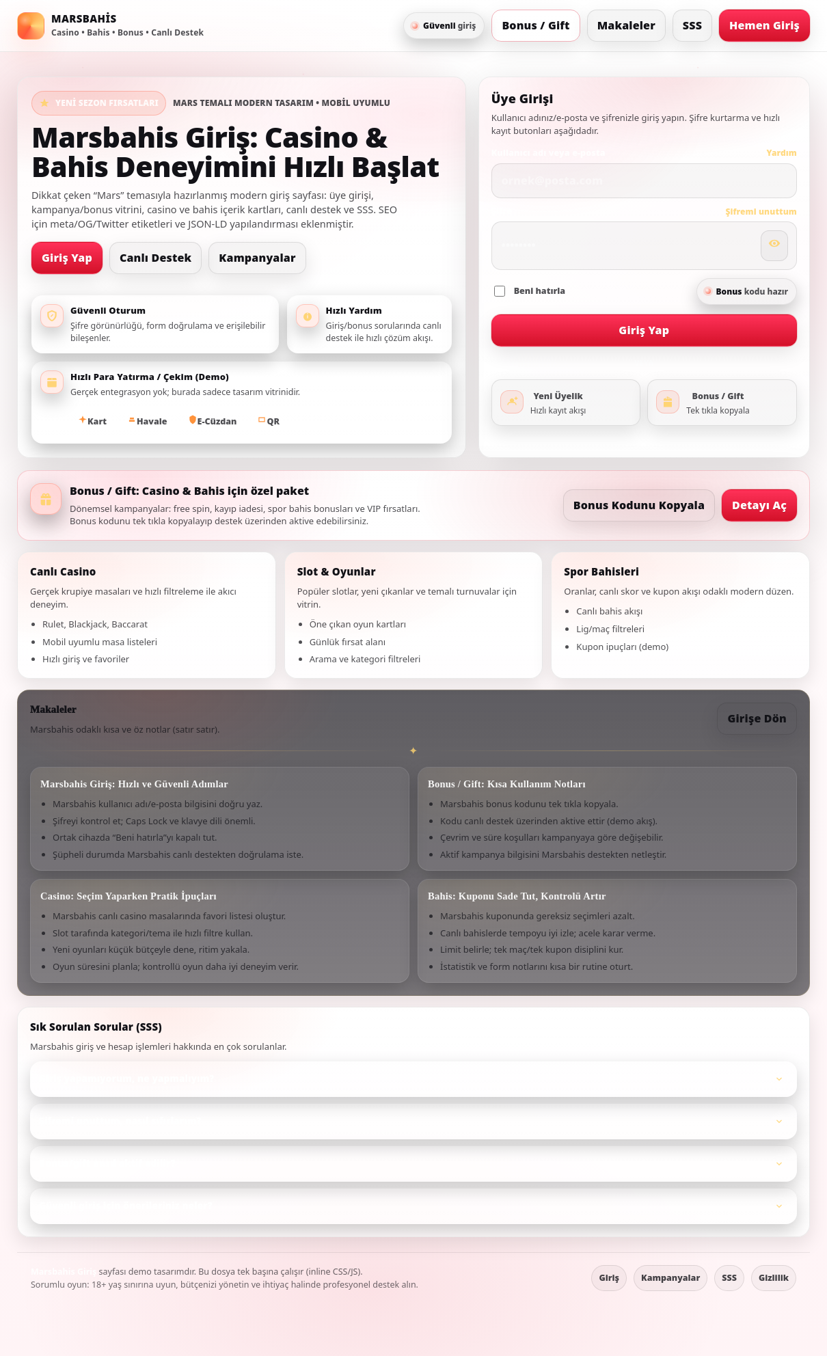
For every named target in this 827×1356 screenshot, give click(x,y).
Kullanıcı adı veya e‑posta (548, 153)
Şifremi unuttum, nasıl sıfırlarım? (413, 1121)
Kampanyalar (257, 257)
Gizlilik (774, 1278)
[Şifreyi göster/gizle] (774, 245)
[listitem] (413, 1079)
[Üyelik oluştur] (566, 402)
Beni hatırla (530, 291)
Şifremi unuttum (761, 211)
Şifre (501, 211)
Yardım (781, 153)
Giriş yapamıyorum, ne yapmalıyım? (413, 1079)
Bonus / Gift (535, 25)
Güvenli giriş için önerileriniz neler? (413, 1206)
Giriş (609, 1278)
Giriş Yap (67, 257)
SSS (692, 25)
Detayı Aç (759, 504)
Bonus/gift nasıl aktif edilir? (413, 1164)
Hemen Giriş (764, 24)
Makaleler (626, 25)
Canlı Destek (155, 257)
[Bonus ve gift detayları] (722, 402)
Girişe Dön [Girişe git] (757, 718)
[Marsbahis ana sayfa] (110, 26)
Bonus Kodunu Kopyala (639, 505)
